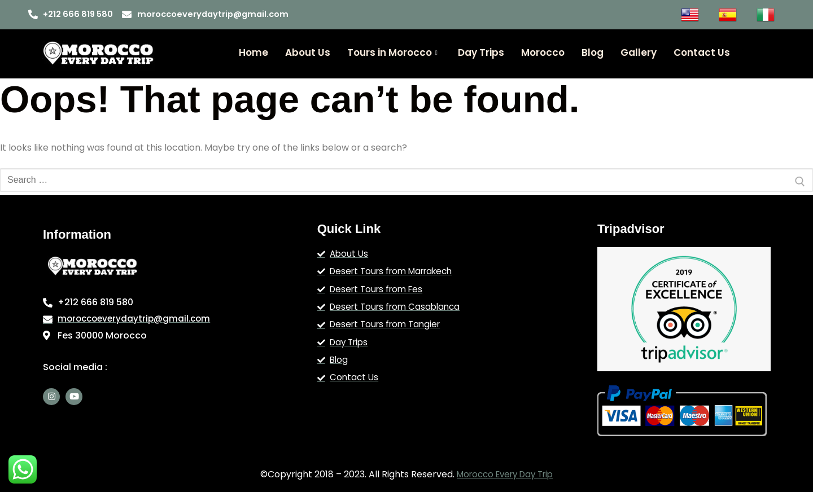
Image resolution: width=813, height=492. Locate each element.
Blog (593, 52)
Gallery (638, 52)
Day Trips (481, 52)
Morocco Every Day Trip (505, 474)
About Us (307, 52)
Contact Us (702, 52)
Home (253, 52)
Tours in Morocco (392, 52)
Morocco (543, 52)
